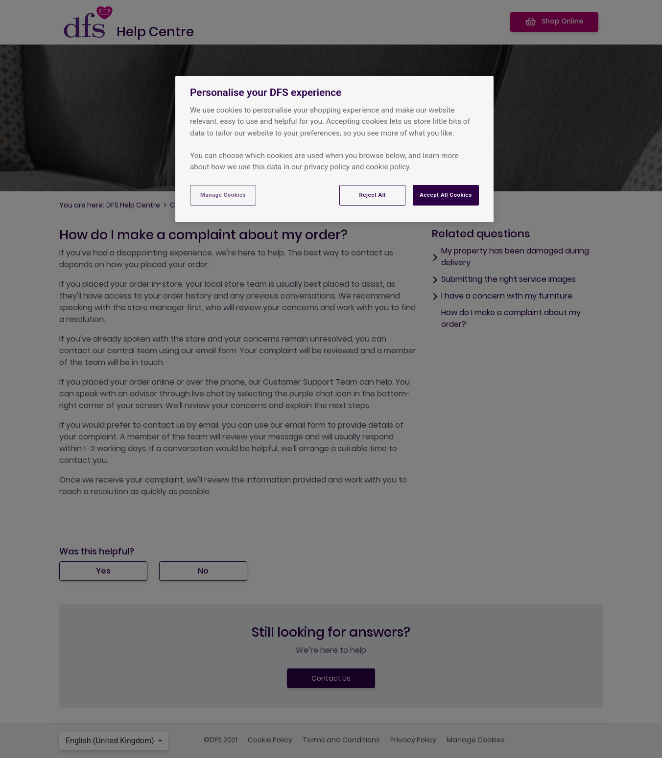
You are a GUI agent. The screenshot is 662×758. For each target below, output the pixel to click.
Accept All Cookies (446, 194)
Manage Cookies (223, 194)
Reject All (372, 194)
